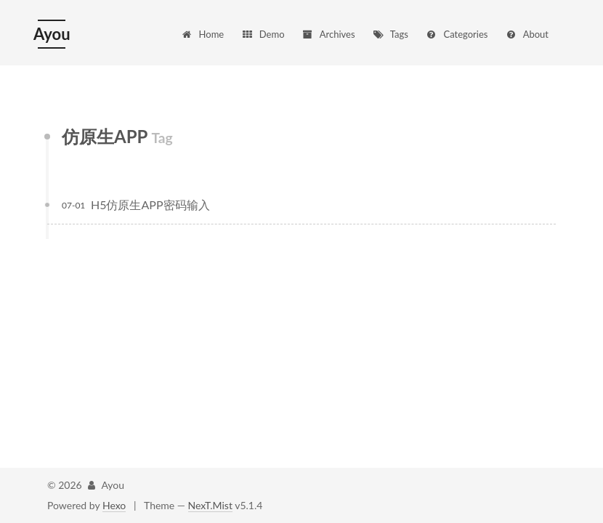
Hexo (114, 505)
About (527, 34)
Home (202, 34)
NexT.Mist (210, 505)
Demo (263, 34)
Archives (328, 34)
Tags (390, 34)
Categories (456, 34)
